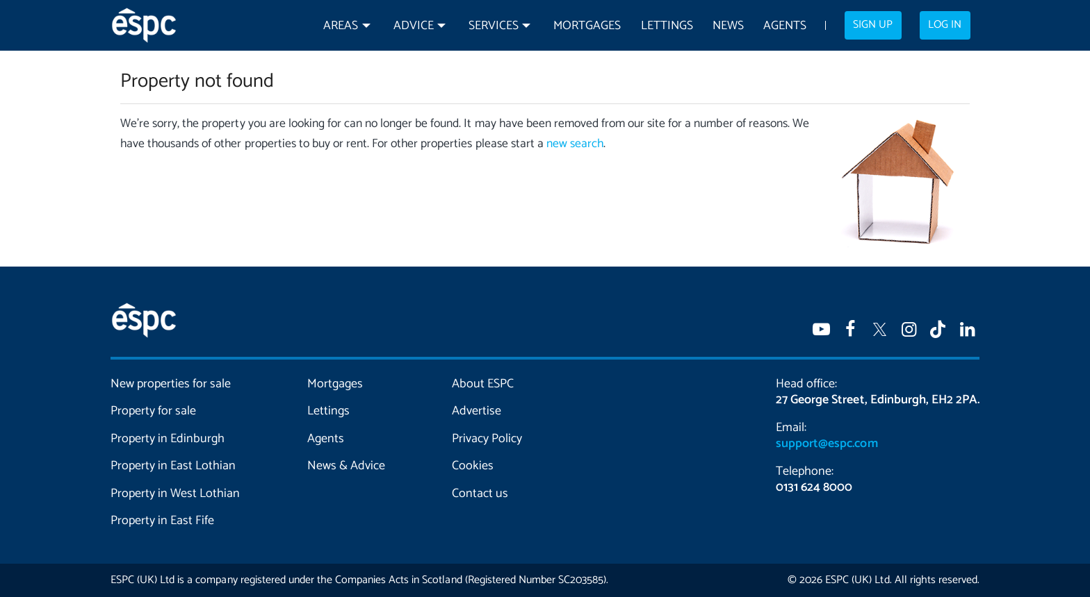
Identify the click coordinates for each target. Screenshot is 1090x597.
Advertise (476, 411)
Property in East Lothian (173, 465)
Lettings (667, 26)
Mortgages (587, 26)
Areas (340, 26)
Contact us (480, 493)
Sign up (873, 25)
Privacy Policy (487, 438)
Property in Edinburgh (168, 438)
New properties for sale (171, 383)
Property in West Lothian (176, 493)
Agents (784, 26)
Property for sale (153, 411)
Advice (413, 26)
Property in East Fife (162, 520)
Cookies (473, 465)
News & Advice (346, 465)
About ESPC (483, 383)
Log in (944, 25)
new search (574, 144)
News (728, 26)
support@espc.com (826, 443)
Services (494, 26)
